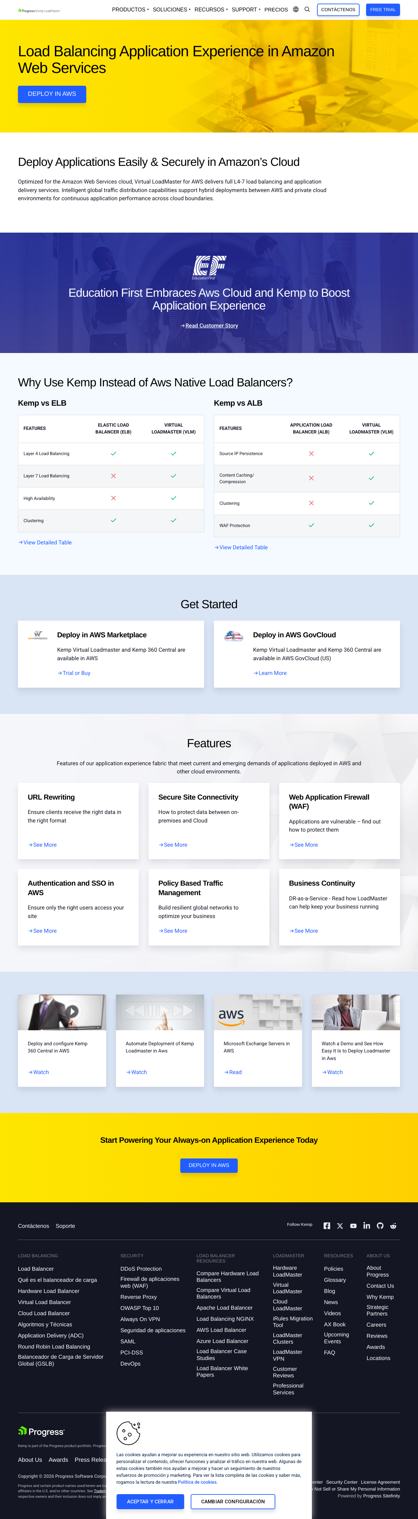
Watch (41, 1072)
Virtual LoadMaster (287, 1288)
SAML (128, 1341)
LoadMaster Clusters (287, 1338)
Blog (329, 1291)
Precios (276, 10)
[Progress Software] (41, 1431)
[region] (209, 1465)
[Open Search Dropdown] (307, 10)
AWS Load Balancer (221, 1330)
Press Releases (95, 1460)
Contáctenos (338, 9)
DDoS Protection (141, 1269)
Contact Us (380, 1286)
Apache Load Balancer (225, 1308)
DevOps (130, 1364)
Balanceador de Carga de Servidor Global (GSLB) (61, 1360)
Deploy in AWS (52, 94)
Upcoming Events (336, 1338)
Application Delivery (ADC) (51, 1336)
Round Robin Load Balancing (54, 1347)
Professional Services (288, 1389)
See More (45, 845)
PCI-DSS (132, 1353)
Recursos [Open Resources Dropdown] (209, 9)
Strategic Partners (378, 1310)
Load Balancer (36, 1269)
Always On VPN (140, 1319)
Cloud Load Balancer (44, 1313)
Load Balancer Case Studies (222, 1354)
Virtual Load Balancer (44, 1302)
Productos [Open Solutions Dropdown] (128, 9)
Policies (333, 1269)
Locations (379, 1358)
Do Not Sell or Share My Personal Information (353, 1489)
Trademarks (103, 1491)
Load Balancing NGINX (225, 1319)
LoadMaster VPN (287, 1355)
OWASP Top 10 (140, 1308)
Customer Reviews (285, 1372)
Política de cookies (197, 1482)
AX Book (335, 1324)
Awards (376, 1347)
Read (235, 1072)
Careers (376, 1325)
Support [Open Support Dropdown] (244, 9)
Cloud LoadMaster (287, 1304)
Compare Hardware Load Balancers (228, 1276)
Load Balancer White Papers (222, 1371)
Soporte (65, 1226)
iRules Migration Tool (293, 1322)
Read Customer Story (211, 326)
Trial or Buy (76, 673)
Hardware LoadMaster (287, 1271)
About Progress (378, 1271)
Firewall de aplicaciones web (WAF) (150, 1282)
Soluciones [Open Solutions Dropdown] (170, 9)
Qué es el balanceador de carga (57, 1280)
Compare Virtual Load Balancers (223, 1293)
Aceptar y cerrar (150, 1502)
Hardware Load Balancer (48, 1291)
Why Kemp (380, 1297)
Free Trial (383, 9)
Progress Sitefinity (381, 1495)
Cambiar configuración (233, 1502)
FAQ (329, 1353)
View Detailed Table (48, 542)
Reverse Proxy (139, 1297)
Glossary (335, 1280)
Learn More (273, 673)
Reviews (377, 1336)
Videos (332, 1313)
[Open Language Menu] (296, 10)
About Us (30, 1460)
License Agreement (380, 1482)
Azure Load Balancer (223, 1341)
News (331, 1302)
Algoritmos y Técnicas (45, 1324)
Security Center (342, 1482)
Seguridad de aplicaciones (153, 1330)
